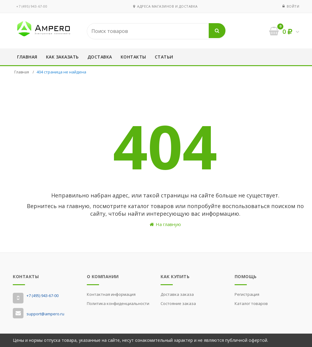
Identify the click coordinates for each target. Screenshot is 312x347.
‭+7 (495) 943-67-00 (31, 6)
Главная (27, 57)
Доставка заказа (177, 294)
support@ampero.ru (45, 314)
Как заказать (62, 57)
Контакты (133, 57)
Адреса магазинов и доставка (165, 6)
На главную (165, 224)
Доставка (99, 57)
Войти (293, 6)
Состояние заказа (178, 303)
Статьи (164, 57)
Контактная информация (111, 294)
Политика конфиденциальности (118, 303)
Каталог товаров (251, 303)
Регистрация (247, 294)
